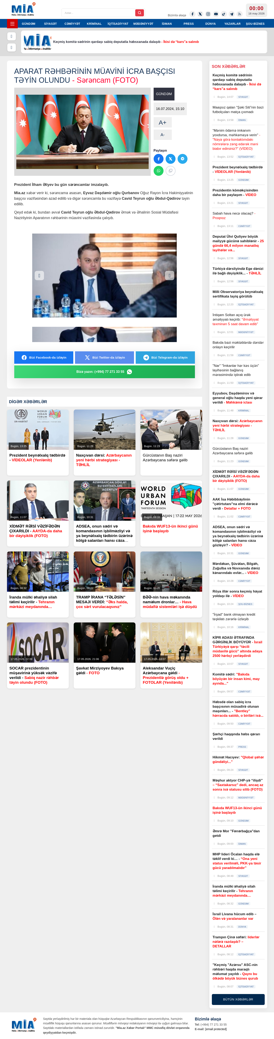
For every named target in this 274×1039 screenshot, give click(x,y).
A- (163, 134)
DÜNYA (210, 23)
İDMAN (167, 23)
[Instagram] (208, 14)
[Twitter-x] (200, 14)
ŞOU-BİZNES (255, 23)
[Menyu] (12, 23)
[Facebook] (192, 14)
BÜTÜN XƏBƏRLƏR (238, 999)
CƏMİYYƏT (72, 23)
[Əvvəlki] (11, 36)
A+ (163, 122)
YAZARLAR (232, 23)
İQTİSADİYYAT (118, 23)
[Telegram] (232, 14)
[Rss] (239, 14)
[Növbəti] (11, 47)
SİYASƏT (50, 23)
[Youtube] (216, 14)
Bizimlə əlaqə (177, 15)
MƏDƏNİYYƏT (143, 23)
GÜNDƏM (28, 23)
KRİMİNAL (94, 23)
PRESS (189, 23)
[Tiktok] (224, 14)
